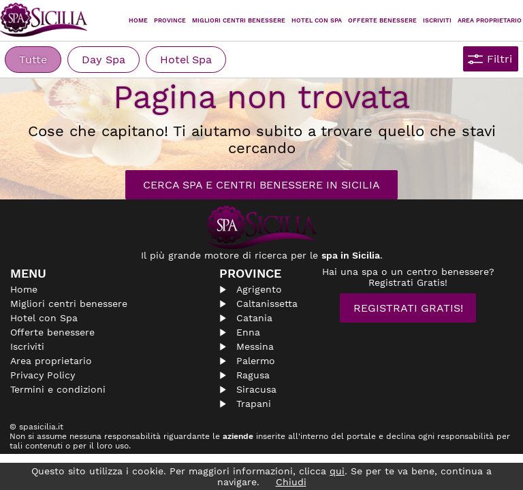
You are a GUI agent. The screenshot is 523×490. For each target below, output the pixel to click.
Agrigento (259, 289)
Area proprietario (490, 20)
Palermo (255, 360)
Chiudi (291, 481)
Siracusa (256, 389)
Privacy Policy (42, 375)
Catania (254, 317)
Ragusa (253, 375)
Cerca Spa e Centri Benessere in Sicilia (261, 184)
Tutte (33, 59)
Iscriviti (437, 20)
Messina (255, 346)
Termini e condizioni (58, 389)
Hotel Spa (186, 59)
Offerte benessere (52, 332)
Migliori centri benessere (238, 20)
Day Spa (103, 59)
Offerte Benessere (382, 20)
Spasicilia (44, 20)
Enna (248, 332)
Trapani (253, 403)
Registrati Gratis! (408, 307)
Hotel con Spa (316, 20)
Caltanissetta (267, 303)
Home (138, 20)
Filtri (499, 58)
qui (337, 471)
